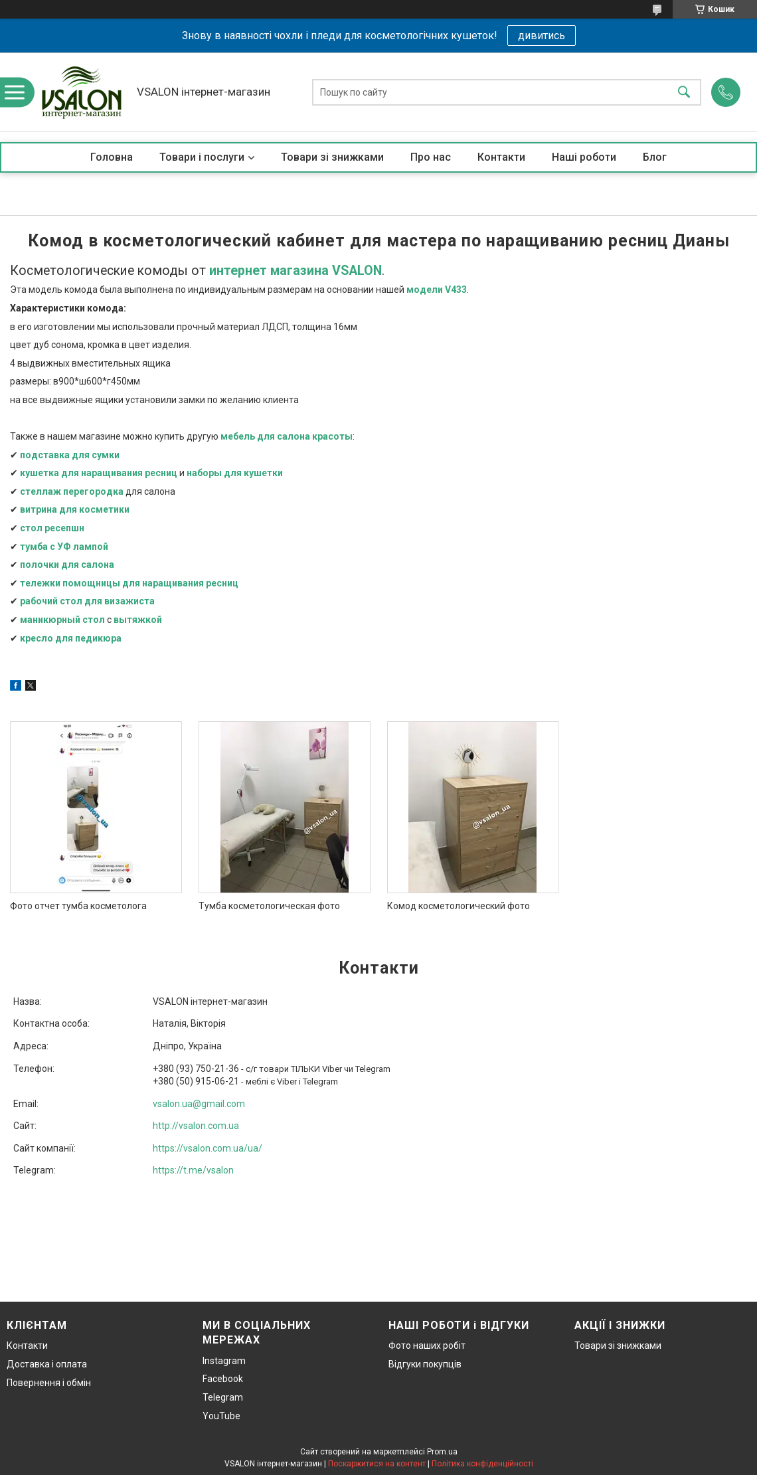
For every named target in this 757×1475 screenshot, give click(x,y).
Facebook (223, 1378)
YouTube (221, 1416)
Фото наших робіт (426, 1345)
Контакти (501, 157)
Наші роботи (584, 157)
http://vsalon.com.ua (196, 1125)
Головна (111, 157)
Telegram (223, 1397)
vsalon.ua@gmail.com (199, 1103)
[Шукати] (684, 92)
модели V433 (436, 289)
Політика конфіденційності (482, 1463)
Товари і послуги (201, 157)
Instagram (224, 1360)
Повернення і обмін (49, 1382)
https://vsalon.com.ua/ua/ (207, 1148)
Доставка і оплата (47, 1364)
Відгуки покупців (425, 1364)
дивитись (541, 35)
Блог (655, 157)
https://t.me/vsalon (193, 1170)
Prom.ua (442, 1451)
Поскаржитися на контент (377, 1463)
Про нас (430, 157)
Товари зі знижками (332, 157)
